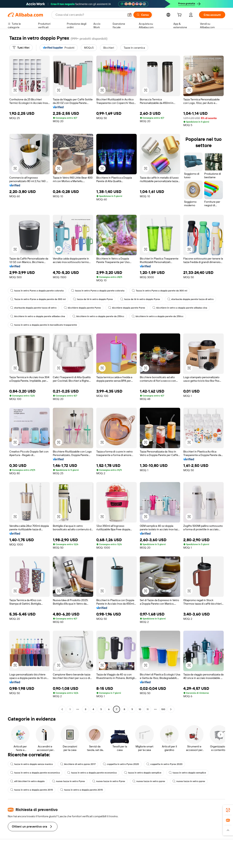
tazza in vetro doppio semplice (142, 772)
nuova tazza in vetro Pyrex (68, 781)
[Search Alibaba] (90, 15)
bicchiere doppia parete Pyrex (82, 307)
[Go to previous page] (62, 709)
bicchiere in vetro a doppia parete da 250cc (98, 316)
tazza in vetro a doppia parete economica (35, 772)
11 (148, 709)
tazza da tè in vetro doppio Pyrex (93, 299)
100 (163, 709)
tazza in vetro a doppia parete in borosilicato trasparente (43, 324)
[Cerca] (142, 15)
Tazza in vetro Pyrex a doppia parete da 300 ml (159, 290)
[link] (228, 810)
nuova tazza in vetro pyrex (148, 781)
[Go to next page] (170, 709)
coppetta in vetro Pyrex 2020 (121, 764)
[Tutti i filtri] (21, 47)
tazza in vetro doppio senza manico (31, 764)
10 (140, 709)
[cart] (180, 15)
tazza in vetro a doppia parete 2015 (31, 789)
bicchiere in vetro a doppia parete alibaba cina (179, 307)
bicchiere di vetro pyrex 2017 (78, 764)
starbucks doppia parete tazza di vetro (190, 299)
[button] (129, 14)
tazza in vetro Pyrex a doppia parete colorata (37, 290)
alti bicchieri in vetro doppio (27, 781)
